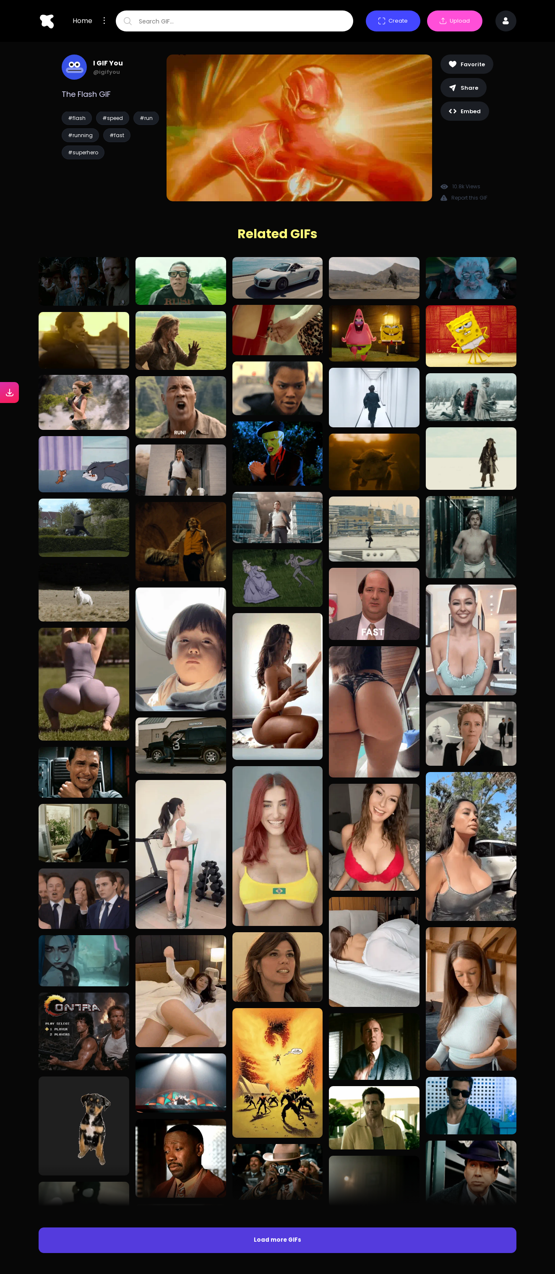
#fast (116, 135)
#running (80, 135)
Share (463, 88)
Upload (455, 21)
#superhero (83, 152)
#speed (112, 118)
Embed (465, 111)
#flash (77, 118)
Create (393, 21)
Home (82, 21)
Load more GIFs (277, 1240)
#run (146, 118)
